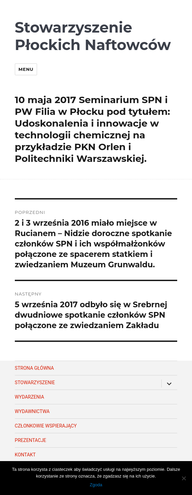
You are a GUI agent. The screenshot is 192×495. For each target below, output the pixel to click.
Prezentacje (30, 440)
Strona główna (34, 368)
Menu (26, 69)
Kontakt (25, 454)
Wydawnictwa (32, 411)
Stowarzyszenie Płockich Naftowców (93, 36)
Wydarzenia (29, 397)
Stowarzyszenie (35, 382)
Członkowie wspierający (46, 426)
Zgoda (96, 484)
